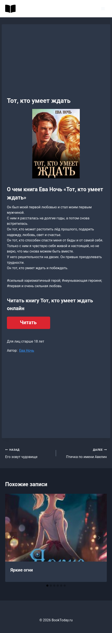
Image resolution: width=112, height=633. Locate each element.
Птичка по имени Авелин (83, 453)
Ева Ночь (26, 350)
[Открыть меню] (103, 8)
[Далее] (99, 538)
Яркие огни (21, 570)
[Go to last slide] (13, 538)
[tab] (47, 585)
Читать (28, 322)
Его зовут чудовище (29, 453)
